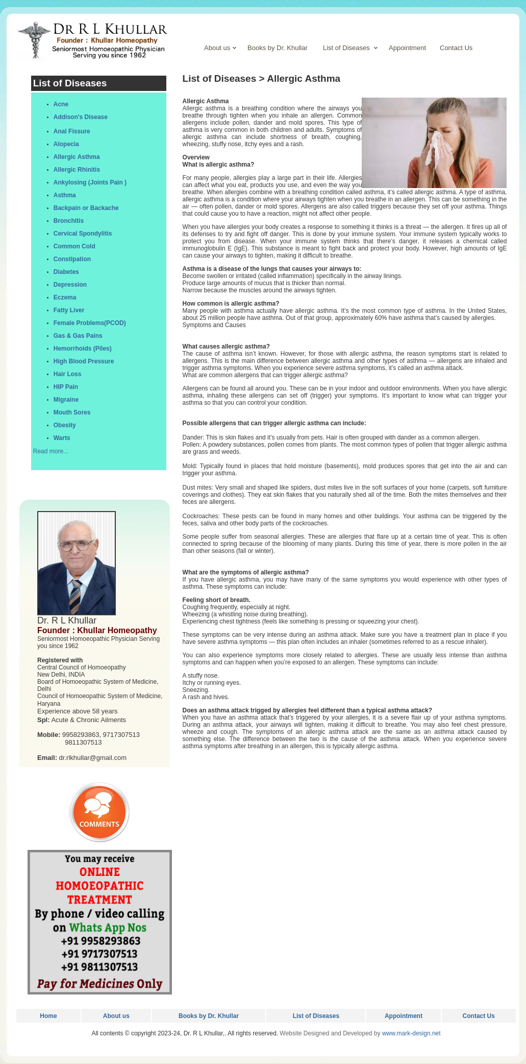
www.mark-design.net (411, 1033)
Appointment (403, 1016)
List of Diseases (316, 1016)
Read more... (50, 451)
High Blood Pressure (84, 361)
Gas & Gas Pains (78, 335)
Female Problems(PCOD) (90, 323)
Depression (70, 284)
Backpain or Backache (86, 208)
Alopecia (66, 144)
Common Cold (74, 246)
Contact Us (479, 1016)
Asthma (65, 195)
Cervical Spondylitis (83, 233)
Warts (62, 438)
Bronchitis (69, 220)
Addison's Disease (81, 117)
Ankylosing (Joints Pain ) (90, 182)
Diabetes (66, 271)
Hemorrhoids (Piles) (83, 348)
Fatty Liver (69, 310)
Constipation (72, 259)
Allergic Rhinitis (77, 169)
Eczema (65, 297)
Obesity (65, 425)
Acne (61, 104)
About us (116, 1016)
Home (48, 1016)
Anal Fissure (72, 131)
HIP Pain (66, 386)
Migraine (66, 399)
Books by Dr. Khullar (209, 1016)
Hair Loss (68, 374)
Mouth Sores (72, 412)
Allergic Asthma (77, 156)
